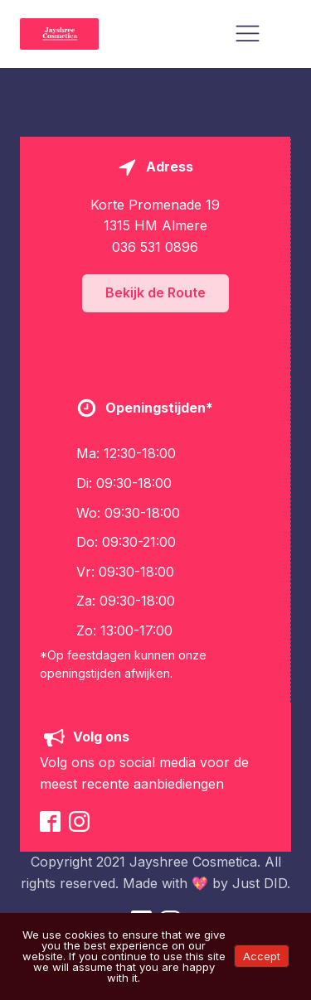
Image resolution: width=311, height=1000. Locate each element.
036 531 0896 (155, 247)
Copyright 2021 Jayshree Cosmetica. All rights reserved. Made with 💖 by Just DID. (155, 872)
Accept (261, 956)
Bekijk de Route (155, 292)
